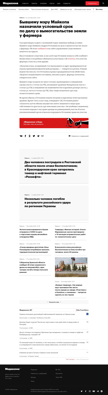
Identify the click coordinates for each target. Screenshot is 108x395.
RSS (58, 369)
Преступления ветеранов (40, 9)
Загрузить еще (54, 302)
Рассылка (59, 373)
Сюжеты (34, 3)
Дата (58, 3)
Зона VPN (59, 377)
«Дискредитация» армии (82, 9)
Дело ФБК (54, 9)
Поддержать (92, 3)
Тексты (52, 3)
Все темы (99, 9)
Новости (25, 3)
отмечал (71, 59)
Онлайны (43, 3)
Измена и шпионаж (9, 9)
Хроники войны (23, 9)
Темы (32, 381)
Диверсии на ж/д (66, 9)
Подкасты (66, 3)
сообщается (42, 49)
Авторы (33, 377)
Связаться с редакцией (39, 373)
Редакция (34, 369)
